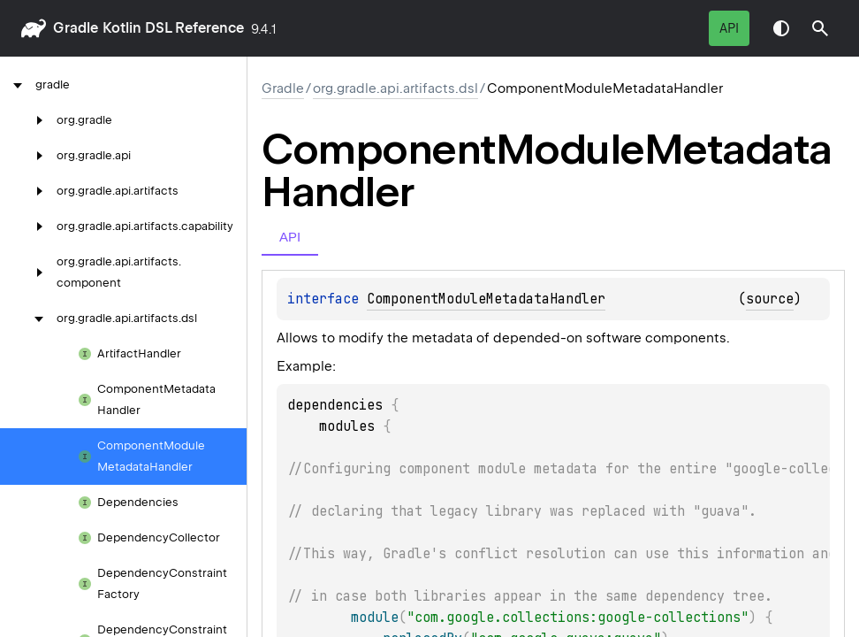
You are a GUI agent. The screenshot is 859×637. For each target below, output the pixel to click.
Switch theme (781, 28)
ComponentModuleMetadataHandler (486, 299)
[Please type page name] (820, 28)
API (729, 28)
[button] (820, 28)
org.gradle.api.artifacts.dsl (395, 88)
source (770, 299)
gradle (75, 27)
